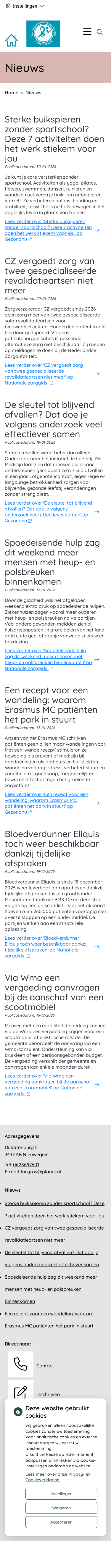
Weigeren (61, 1508)
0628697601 (26, 1164)
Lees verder (48, 230)
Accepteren (61, 1522)
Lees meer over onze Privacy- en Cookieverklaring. (58, 1477)
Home (11, 93)
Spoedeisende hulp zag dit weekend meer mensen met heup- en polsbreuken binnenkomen (51, 1289)
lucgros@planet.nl (41, 1172)
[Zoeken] (99, 31)
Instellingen (62, 1493)
